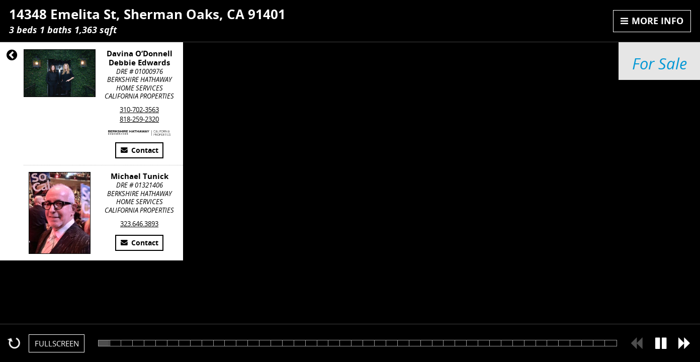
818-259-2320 (139, 119)
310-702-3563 (139, 109)
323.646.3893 (139, 223)
